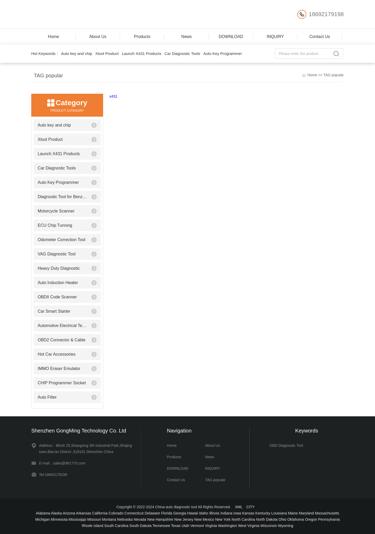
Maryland (306, 513)
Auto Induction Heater (58, 282)
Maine (293, 513)
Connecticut (134, 513)
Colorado (116, 513)
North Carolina (243, 519)
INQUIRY (275, 36)
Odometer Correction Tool (61, 239)
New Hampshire (160, 519)
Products (142, 36)
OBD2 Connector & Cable (61, 340)
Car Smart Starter (54, 311)
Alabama (43, 513)
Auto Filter (47, 397)
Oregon (311, 519)
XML (238, 507)
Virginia (211, 526)
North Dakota (266, 519)
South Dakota (140, 526)
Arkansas (83, 513)
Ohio (282, 519)
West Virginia (248, 526)
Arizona (69, 513)
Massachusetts (327, 513)
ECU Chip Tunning (55, 225)
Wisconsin (268, 526)
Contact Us (319, 36)
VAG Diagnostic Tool (57, 254)
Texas (176, 526)
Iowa (237, 513)
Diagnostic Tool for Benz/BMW (63, 196)
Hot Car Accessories (57, 354)
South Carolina (116, 526)
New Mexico (204, 519)
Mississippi (77, 519)
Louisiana (279, 513)
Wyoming (285, 526)
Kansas (248, 513)
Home (53, 36)
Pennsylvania (329, 519)
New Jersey (183, 519)
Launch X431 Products (141, 53)
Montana (109, 519)
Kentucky (262, 513)
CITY (250, 507)
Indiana (226, 513)
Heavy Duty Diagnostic (59, 268)
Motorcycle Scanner (56, 211)
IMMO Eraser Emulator (59, 368)
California (100, 513)
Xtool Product (107, 53)
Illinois (214, 513)
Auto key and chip (76, 53)
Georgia (179, 513)
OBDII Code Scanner (57, 297)
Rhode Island (92, 526)
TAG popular (333, 75)
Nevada (140, 519)
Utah (185, 526)
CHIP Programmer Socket (62, 383)
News (186, 36)
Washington (227, 526)
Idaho (203, 513)
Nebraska (125, 519)
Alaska (56, 513)
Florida (166, 513)
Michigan (42, 519)
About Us (98, 36)
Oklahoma (295, 519)
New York (222, 519)
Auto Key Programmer (222, 53)
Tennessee (161, 526)
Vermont (197, 526)
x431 (113, 96)
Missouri (94, 519)
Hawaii (192, 513)
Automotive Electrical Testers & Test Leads (63, 325)
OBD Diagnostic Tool (286, 445)
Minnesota (59, 519)
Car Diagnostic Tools (182, 53)
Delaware (152, 513)
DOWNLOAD (231, 36)
